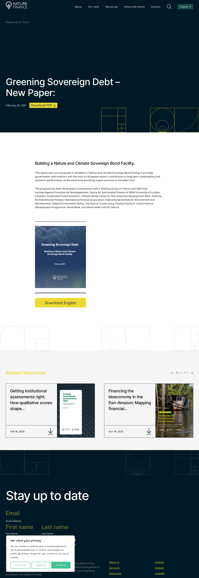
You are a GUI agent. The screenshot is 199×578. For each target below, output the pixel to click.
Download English (60, 303)
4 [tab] (184, 373)
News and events (134, 6)
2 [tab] (179, 373)
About (78, 6)
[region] (40, 554)
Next (191, 373)
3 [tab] (182, 373)
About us (114, 568)
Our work (93, 6)
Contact (156, 6)
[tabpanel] (50, 414)
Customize (20, 565)
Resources (111, 6)
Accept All (61, 565)
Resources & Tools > (19, 22)
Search (169, 6)
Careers (159, 573)
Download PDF (41, 105)
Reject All (41, 565)
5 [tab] (187, 373)
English (184, 6)
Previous (172, 373)
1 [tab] (176, 373)
